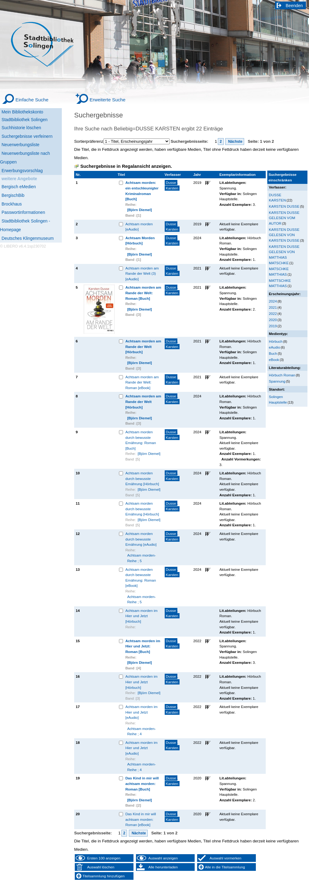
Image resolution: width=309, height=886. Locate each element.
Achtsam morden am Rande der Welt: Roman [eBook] (142, 382)
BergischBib (13, 195)
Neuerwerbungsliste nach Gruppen (25, 157)
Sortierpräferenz (89, 141)
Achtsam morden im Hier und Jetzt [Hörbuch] (141, 615)
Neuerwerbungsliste (21, 144)
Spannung (277, 381)
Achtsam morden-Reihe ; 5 (141, 558)
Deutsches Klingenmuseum (28, 238)
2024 (273, 301)
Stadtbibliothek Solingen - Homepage (25, 225)
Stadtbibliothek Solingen (25, 119)
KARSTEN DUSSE (284, 206)
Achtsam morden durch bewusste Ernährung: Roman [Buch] (140, 440)
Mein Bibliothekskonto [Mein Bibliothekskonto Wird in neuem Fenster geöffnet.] (22, 111)
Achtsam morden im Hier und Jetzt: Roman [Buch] (142, 646)
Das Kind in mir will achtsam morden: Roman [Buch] (142, 783)
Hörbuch (275, 341)
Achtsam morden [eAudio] (139, 226)
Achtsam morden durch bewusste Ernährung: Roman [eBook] (140, 577)
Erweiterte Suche (107, 99)
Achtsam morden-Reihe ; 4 (141, 731)
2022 (273, 314)
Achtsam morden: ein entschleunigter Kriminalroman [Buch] (142, 190)
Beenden (294, 5)
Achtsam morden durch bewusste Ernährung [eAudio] (141, 539)
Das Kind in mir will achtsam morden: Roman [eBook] (140, 819)
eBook (274, 360)
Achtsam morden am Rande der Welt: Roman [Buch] (143, 292)
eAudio (274, 347)
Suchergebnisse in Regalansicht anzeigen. (126, 166)
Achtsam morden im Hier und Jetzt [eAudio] (141, 712)
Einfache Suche (32, 99)
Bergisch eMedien (19, 186)
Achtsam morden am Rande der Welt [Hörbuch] (143, 346)
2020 (273, 320)
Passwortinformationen (23, 212)
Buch (273, 353)
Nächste (235, 141)
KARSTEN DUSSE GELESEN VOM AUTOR (284, 217)
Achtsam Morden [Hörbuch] (140, 240)
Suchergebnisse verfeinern (27, 136)
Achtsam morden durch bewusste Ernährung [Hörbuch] (142, 478)
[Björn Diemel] (139, 210)
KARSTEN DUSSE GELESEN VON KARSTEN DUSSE (284, 234)
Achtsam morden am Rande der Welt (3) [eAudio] (142, 273)
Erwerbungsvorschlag (22, 170)
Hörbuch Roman (282, 375)
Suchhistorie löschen (21, 127)
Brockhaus (12, 203)
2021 (273, 307)
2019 (273, 326)
